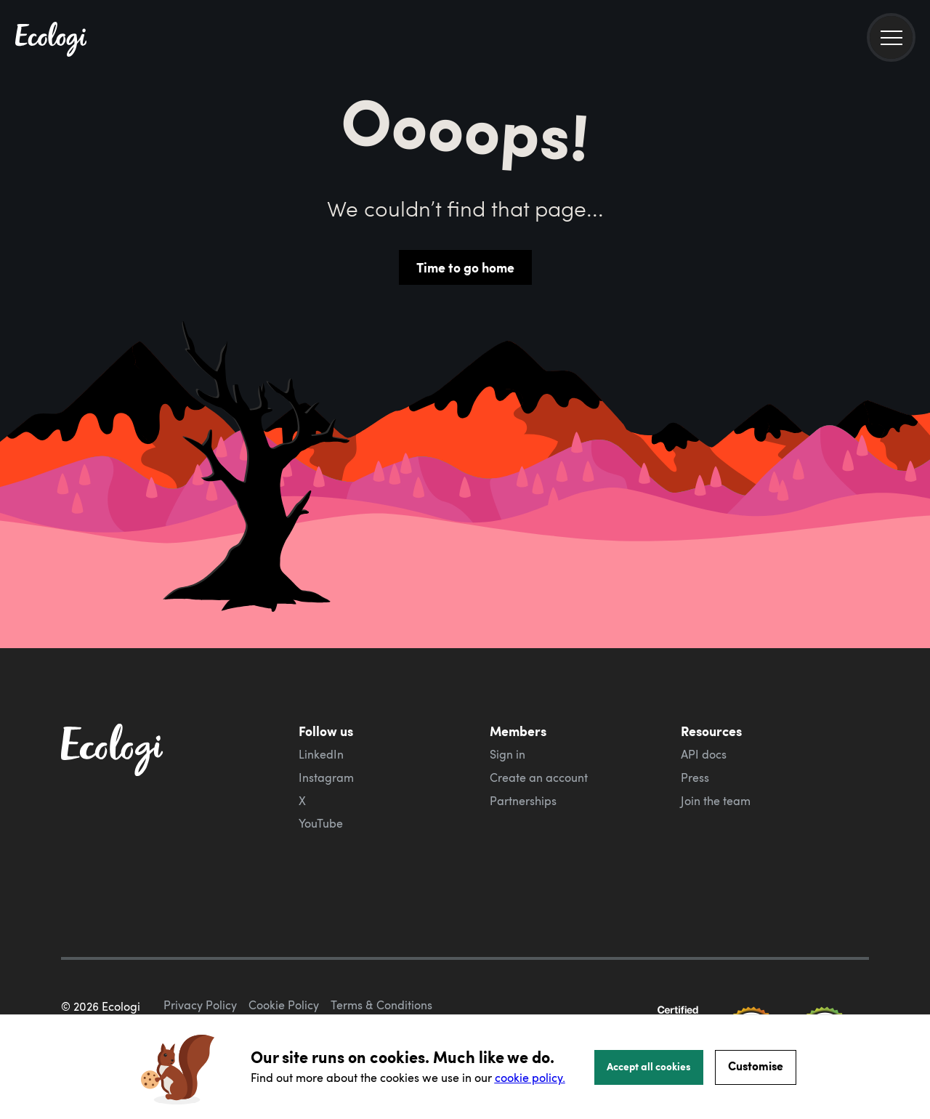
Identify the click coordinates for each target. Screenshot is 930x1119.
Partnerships (523, 800)
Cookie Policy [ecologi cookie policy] (283, 963)
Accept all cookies (649, 1066)
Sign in (507, 754)
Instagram (326, 777)
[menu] (891, 37)
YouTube (321, 823)
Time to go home (465, 267)
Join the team (716, 800)
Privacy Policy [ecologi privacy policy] (200, 963)
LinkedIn (321, 754)
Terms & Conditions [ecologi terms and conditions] (381, 963)
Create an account (539, 777)
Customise (755, 1065)
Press (695, 777)
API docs (704, 754)
